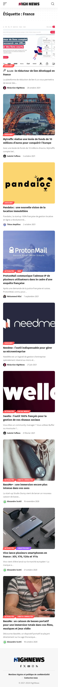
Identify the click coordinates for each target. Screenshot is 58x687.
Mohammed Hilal (14, 296)
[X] (24, 666)
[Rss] (37, 666)
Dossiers (9, 66)
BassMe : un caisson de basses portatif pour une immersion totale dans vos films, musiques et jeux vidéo (28, 625)
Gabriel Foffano (13, 156)
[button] (5, 4)
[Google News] (29, 666)
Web (19, 271)
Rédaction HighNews (16, 88)
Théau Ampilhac (14, 224)
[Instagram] (33, 666)
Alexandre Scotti (14, 501)
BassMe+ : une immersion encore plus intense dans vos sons (25, 486)
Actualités (9, 271)
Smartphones (24, 548)
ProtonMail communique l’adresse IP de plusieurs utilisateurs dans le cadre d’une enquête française (27, 279)
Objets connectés (25, 480)
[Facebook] (20, 666)
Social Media (23, 412)
